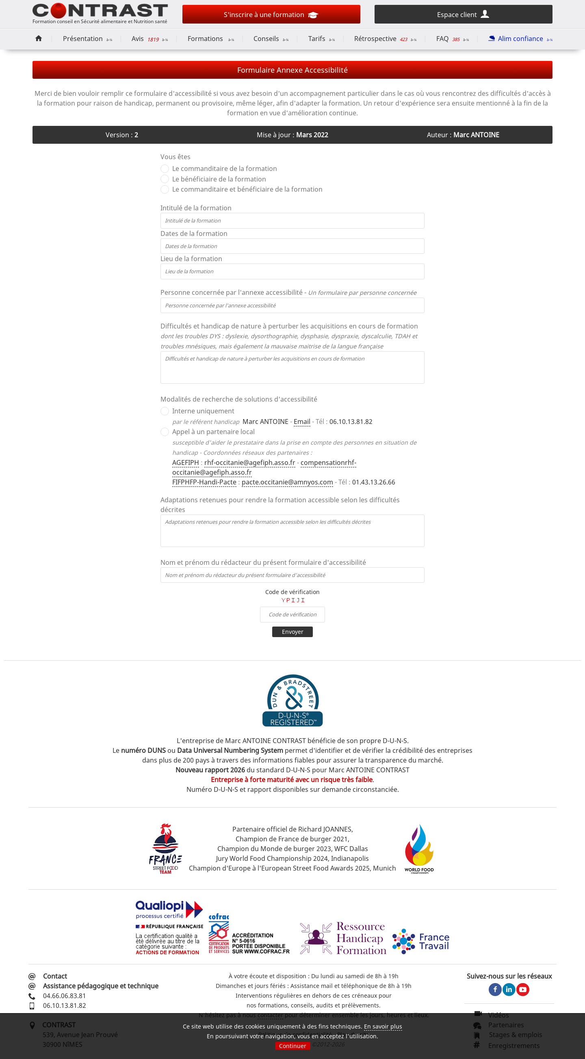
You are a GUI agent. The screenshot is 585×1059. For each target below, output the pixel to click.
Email (302, 421)
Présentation (87, 38)
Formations (211, 38)
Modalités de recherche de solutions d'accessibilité (238, 399)
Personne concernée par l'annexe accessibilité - (288, 292)
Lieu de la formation (191, 258)
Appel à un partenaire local (213, 431)
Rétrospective (385, 38)
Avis (150, 39)
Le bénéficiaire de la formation (219, 179)
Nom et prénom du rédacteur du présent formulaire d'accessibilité (263, 562)
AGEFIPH (185, 462)
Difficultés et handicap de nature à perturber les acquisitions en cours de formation (289, 336)
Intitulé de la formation (196, 207)
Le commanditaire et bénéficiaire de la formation (247, 189)
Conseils (271, 38)
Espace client (463, 14)
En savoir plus (383, 1026)
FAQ (452, 38)
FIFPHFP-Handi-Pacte (204, 482)
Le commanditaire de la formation (224, 168)
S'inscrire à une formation (271, 15)
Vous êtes (175, 156)
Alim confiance (520, 38)
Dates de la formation (194, 233)
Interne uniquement (203, 410)
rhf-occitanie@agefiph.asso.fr (249, 462)
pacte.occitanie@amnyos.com (287, 482)
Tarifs (321, 38)
